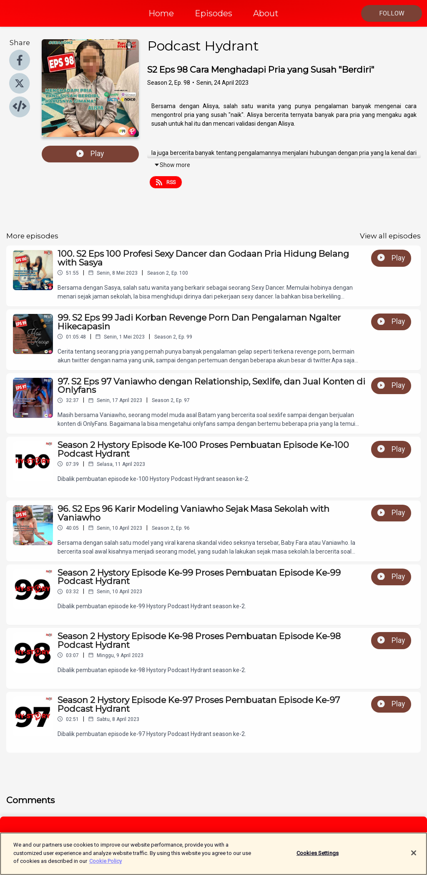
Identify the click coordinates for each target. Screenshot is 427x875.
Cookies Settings (317, 856)
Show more (172, 165)
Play (90, 153)
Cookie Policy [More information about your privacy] (105, 864)
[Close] (413, 856)
